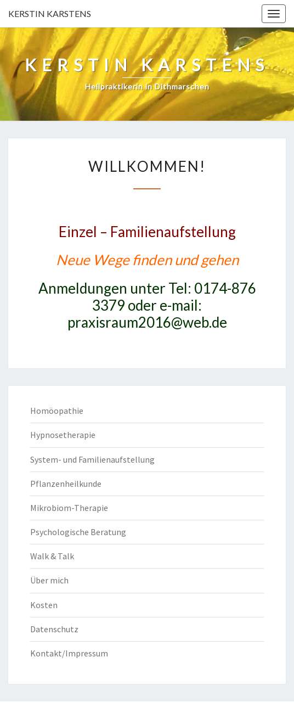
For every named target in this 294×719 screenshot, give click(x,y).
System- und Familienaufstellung (92, 459)
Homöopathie (56, 410)
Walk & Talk (52, 556)
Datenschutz (54, 628)
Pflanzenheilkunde (65, 483)
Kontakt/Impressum (69, 653)
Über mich (49, 580)
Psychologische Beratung (78, 531)
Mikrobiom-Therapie (69, 507)
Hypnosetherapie (62, 434)
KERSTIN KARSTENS (49, 13)
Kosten (44, 604)
